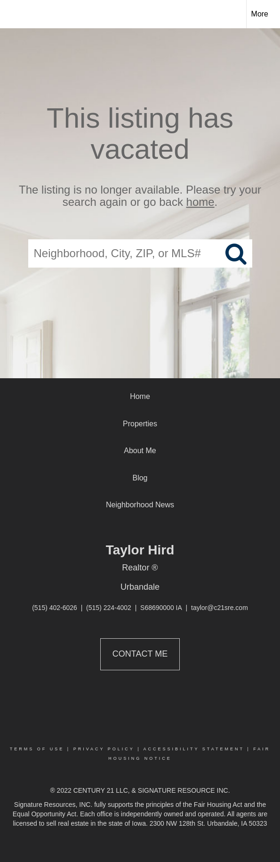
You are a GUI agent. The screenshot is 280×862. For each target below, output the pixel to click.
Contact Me (140, 654)
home (200, 202)
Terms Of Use (37, 749)
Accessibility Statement (194, 749)
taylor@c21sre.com (219, 607)
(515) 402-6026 (54, 607)
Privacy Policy (104, 749)
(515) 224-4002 (108, 607)
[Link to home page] (15, 14)
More (259, 14)
